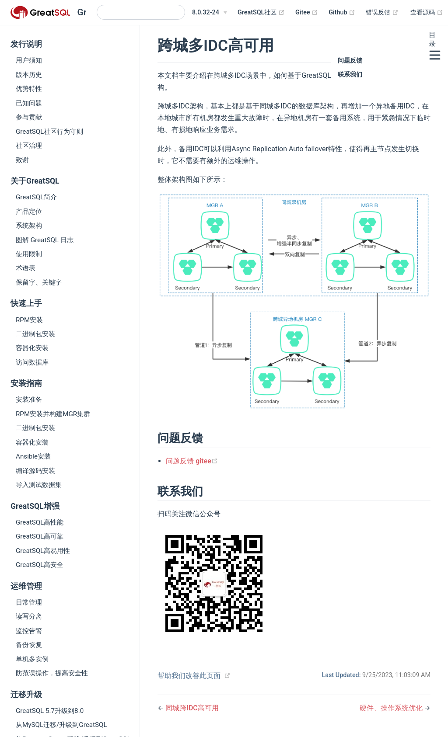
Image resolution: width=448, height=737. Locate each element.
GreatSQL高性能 (39, 522)
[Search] (141, 12)
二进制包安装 (35, 334)
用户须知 (29, 60)
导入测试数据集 (39, 485)
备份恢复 (29, 645)
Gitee (306, 12)
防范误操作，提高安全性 (52, 673)
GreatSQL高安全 (39, 565)
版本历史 (29, 75)
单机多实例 (32, 659)
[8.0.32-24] (209, 12)
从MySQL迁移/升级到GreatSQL (61, 725)
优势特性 (29, 89)
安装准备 (29, 399)
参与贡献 (29, 117)
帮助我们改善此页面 (189, 675)
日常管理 (29, 602)
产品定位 (29, 212)
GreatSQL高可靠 (39, 536)
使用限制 (29, 254)
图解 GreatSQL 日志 (45, 240)
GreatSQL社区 (261, 12)
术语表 (25, 268)
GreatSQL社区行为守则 (49, 132)
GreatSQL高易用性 (43, 551)
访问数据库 (32, 362)
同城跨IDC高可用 (191, 708)
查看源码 (426, 12)
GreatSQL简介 (36, 197)
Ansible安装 (33, 456)
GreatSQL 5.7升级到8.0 (50, 711)
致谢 (22, 160)
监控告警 (29, 631)
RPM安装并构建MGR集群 (53, 414)
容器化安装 (32, 348)
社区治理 (29, 145)
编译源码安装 (35, 471)
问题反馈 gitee (192, 461)
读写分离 (29, 616)
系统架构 (29, 225)
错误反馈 (382, 12)
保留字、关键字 (39, 282)
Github (342, 12)
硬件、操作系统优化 (392, 708)
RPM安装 (29, 320)
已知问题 (29, 103)
